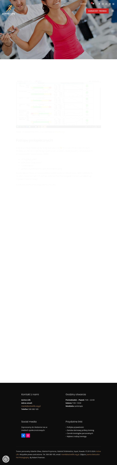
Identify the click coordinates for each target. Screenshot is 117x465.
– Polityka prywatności (75, 427)
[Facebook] (18, 199)
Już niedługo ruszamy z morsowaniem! (41, 226)
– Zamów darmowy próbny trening (80, 430)
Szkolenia (38, 250)
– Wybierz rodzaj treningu (76, 436)
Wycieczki (60, 250)
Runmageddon (24, 250)
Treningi (48, 250)
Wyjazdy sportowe (74, 250)
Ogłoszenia (79, 246)
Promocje (91, 246)
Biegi (20, 246)
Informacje (38, 246)
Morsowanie (66, 246)
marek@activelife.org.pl (31, 406)
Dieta (28, 246)
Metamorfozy (59, 120)
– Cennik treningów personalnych (79, 433)
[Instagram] (23, 199)
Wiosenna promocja (33, 215)
